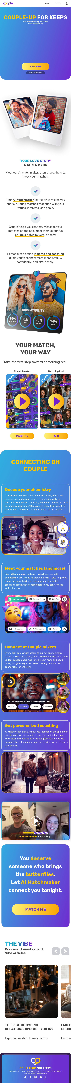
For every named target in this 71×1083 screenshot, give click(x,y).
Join (56, 436)
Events (47, 4)
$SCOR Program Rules (48, 1071)
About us (12, 1071)
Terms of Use (34, 1071)
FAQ (17, 1071)
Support (59, 1071)
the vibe (18, 943)
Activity (58, 4)
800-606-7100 (29, 1073)
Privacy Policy (25, 1071)
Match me (35, 66)
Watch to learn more (35, 72)
